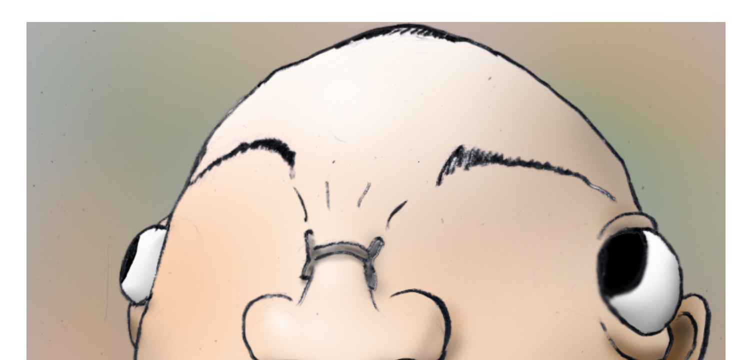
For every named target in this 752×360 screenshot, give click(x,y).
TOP (391, 246)
